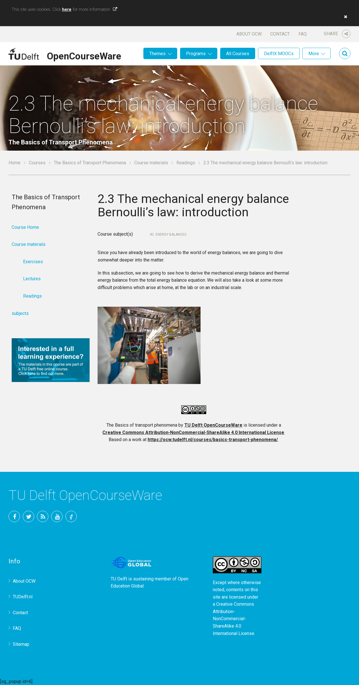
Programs (196, 53)
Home (14, 162)
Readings (185, 162)
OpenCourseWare (84, 55)
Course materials (151, 162)
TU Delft (71, 516)
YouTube (57, 516)
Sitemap (21, 644)
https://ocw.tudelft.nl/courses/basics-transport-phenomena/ (213, 439)
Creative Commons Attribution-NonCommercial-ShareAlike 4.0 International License (193, 432)
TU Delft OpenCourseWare (213, 425)
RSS (42, 516)
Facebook (14, 516)
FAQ (302, 34)
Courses (37, 162)
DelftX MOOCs (279, 53)
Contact (280, 34)
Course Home (25, 227)
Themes (157, 53)
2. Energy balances (169, 234)
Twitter (28, 516)
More (313, 53)
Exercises (33, 261)
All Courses (237, 53)
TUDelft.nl (22, 596)
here (66, 9)
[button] (344, 16)
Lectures (32, 278)
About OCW (249, 34)
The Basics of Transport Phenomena (90, 162)
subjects (20, 313)
